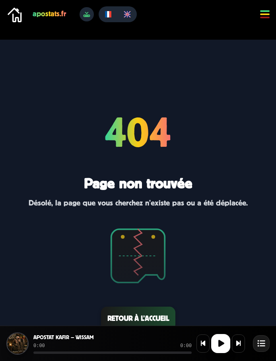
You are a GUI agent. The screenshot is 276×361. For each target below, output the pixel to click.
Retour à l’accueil (138, 318)
